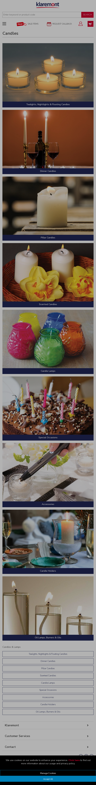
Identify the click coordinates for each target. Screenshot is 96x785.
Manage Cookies (48, 773)
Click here (74, 760)
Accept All (48, 779)
